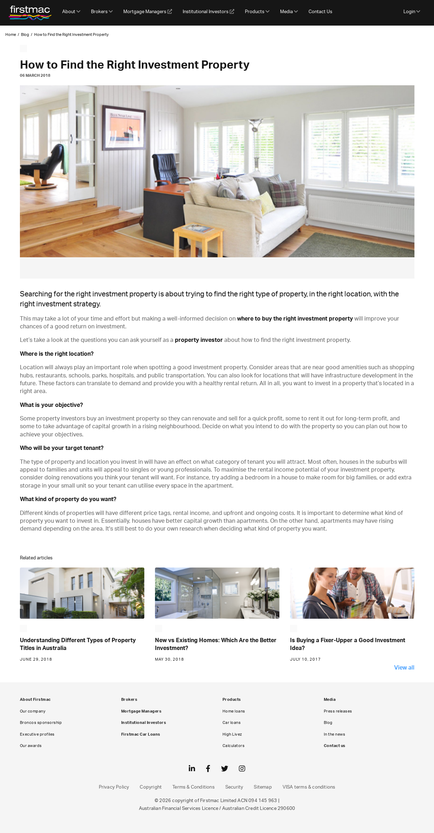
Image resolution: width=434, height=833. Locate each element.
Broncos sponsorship (41, 723)
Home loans (234, 711)
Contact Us (320, 12)
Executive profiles (37, 734)
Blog (25, 35)
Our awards (31, 746)
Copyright (151, 787)
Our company (33, 711)
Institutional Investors (208, 11)
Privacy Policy (114, 787)
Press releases (338, 711)
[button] (71, 13)
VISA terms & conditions (309, 787)
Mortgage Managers (147, 11)
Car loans (232, 723)
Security (234, 787)
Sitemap (263, 787)
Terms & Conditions (193, 787)
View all (404, 668)
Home (10, 35)
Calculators (234, 746)
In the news (334, 734)
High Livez (232, 734)
